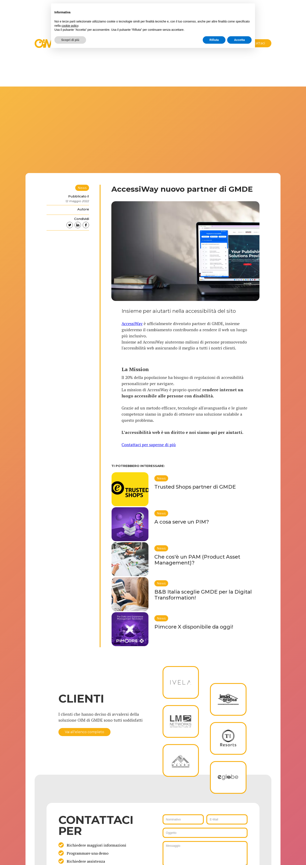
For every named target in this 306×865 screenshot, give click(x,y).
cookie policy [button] (69, 25)
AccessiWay (132, 323)
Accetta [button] (239, 40)
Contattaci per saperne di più (149, 444)
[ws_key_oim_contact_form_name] (183, 819)
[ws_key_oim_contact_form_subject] (205, 833)
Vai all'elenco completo (84, 732)
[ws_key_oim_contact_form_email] (227, 819)
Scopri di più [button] (70, 40)
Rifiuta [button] (214, 40)
